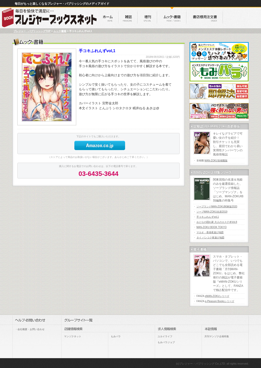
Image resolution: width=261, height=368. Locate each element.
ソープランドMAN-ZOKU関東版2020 (216, 206)
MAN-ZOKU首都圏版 (216, 160)
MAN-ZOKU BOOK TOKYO (211, 227)
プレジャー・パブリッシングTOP (32, 31)
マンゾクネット (72, 336)
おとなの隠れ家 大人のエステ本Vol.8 (216, 222)
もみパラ (116, 336)
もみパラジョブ (166, 342)
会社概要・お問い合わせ (31, 329)
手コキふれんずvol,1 (207, 216)
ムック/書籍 (59, 31)
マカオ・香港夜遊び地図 (210, 232)
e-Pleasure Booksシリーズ (219, 301)
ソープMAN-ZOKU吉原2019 (212, 211)
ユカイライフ (165, 336)
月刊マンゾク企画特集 (216, 336)
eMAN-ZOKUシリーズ (217, 296)
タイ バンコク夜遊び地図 (210, 237)
